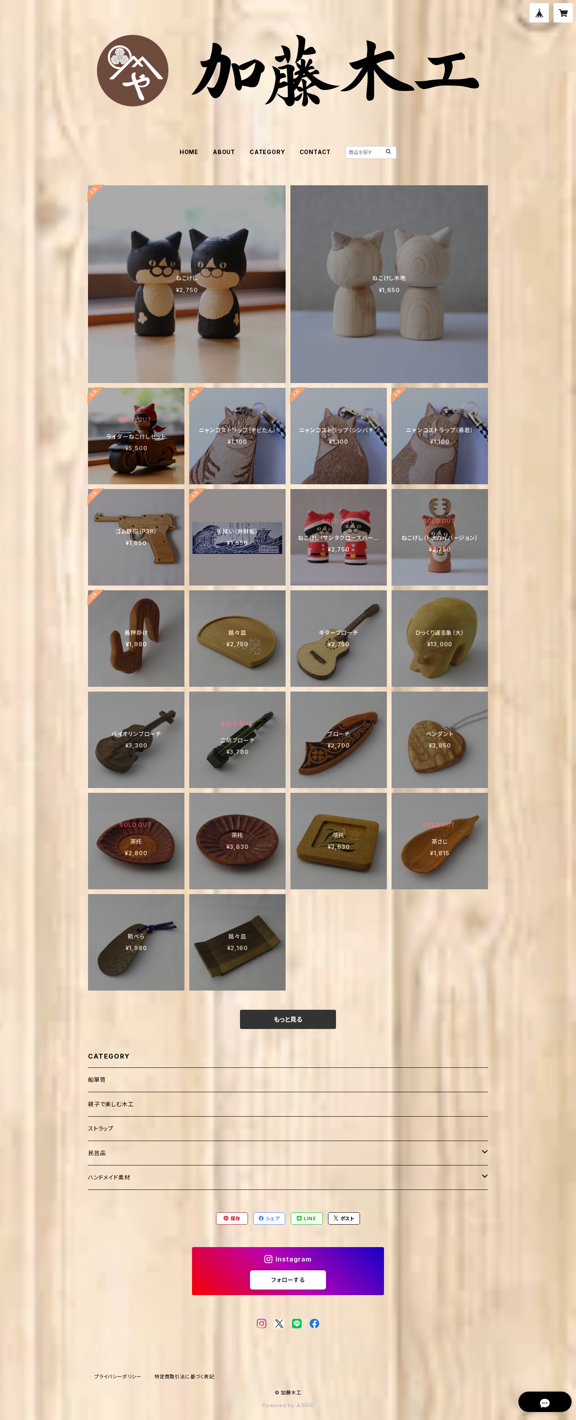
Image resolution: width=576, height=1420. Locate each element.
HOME (189, 151)
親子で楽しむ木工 (111, 1104)
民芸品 (97, 1152)
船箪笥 (97, 1079)
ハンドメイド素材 (109, 1177)
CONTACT (315, 151)
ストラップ (101, 1128)
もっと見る (288, 1019)
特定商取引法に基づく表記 (184, 1377)
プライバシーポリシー (118, 1377)
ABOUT (224, 151)
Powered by (288, 1405)
